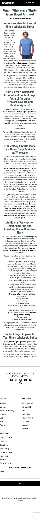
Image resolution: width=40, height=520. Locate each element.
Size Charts (25, 422)
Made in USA (26, 414)
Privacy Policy (20, 498)
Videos (2, 418)
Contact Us (3, 441)
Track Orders (4, 445)
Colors (24, 411)
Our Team (3, 407)
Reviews (3, 460)
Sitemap (20, 501)
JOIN (20, 483)
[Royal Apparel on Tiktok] (20, 383)
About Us (3, 403)
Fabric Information (28, 403)
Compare (25, 425)
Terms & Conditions (32, 498)
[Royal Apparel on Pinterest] (30, 380)
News (2, 422)
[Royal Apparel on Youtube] (25, 380)
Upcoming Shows (6, 452)
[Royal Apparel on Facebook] (11, 380)
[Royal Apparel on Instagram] (20, 380)
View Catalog (4, 449)
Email (2, 472)
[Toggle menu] (37, 2)
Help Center (4, 456)
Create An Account (6, 438)
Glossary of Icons (5, 463)
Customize (25, 429)
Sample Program (27, 418)
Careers (2, 425)
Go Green (3, 414)
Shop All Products (20, 129)
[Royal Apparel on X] (16, 380)
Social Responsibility (7, 411)
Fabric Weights (26, 407)
